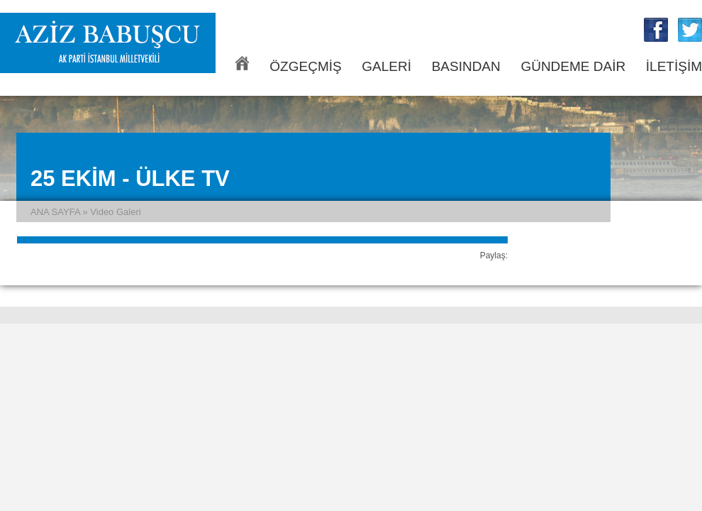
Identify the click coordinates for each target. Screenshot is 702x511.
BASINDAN (466, 66)
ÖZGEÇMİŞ (305, 66)
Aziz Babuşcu (108, 43)
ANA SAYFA (242, 63)
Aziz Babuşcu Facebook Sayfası (656, 30)
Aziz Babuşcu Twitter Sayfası (690, 30)
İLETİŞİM (674, 66)
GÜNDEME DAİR (572, 66)
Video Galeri (115, 212)
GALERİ (386, 66)
